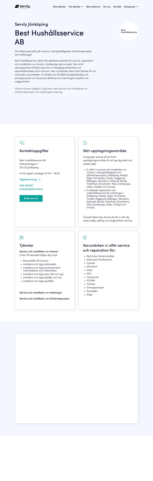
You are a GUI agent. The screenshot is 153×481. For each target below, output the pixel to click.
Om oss (107, 6)
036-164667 (26, 185)
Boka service (31, 198)
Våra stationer (93, 6)
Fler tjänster (75, 6)
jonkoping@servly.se (31, 188)
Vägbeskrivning (28, 179)
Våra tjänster (59, 6)
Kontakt (117, 6)
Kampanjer (129, 6)
